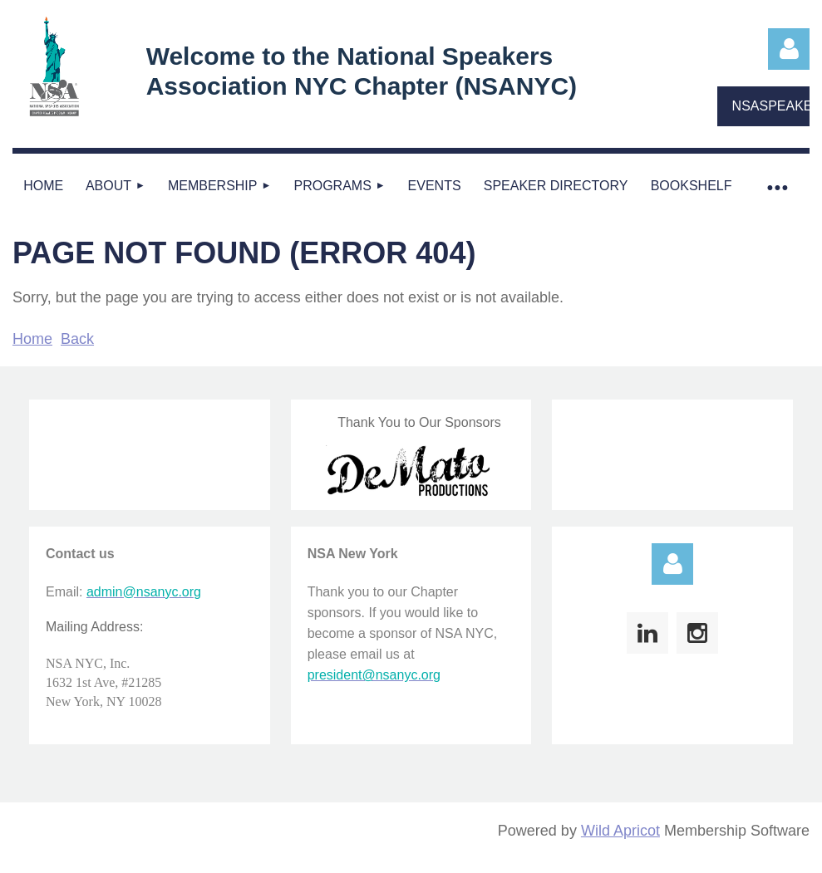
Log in (789, 49)
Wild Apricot (620, 830)
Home (32, 339)
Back (77, 339)
